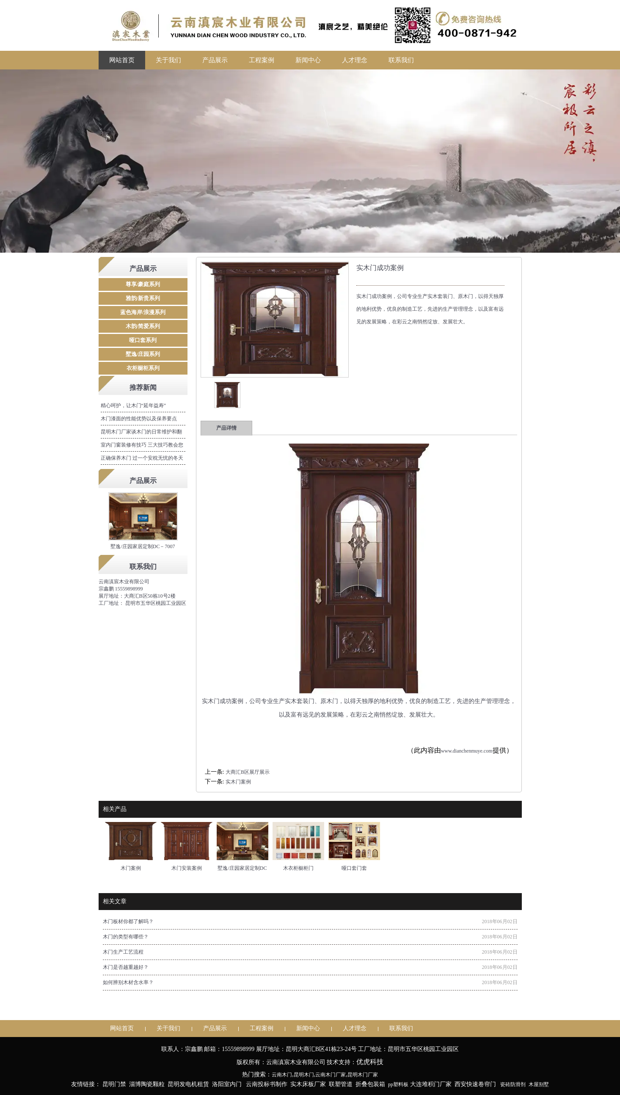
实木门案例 (238, 782)
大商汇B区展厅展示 (248, 772)
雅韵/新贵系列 (143, 298)
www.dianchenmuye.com (467, 751)
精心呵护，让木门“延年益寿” (133, 405)
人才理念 (354, 60)
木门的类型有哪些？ (126, 937)
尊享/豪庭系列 (143, 284)
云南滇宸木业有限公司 (124, 582)
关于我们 (168, 60)
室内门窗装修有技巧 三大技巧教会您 (142, 445)
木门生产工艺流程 (123, 952)
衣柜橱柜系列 (143, 368)
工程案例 (261, 60)
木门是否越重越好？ (126, 967)
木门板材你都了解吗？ (128, 921)
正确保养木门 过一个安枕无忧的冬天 (142, 458)
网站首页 (122, 60)
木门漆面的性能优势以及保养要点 (139, 419)
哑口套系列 (143, 340)
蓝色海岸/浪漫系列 (143, 312)
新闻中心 (308, 60)
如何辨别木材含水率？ (128, 982)
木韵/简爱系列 (143, 326)
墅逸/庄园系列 (143, 354)
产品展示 (215, 60)
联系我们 (401, 60)
